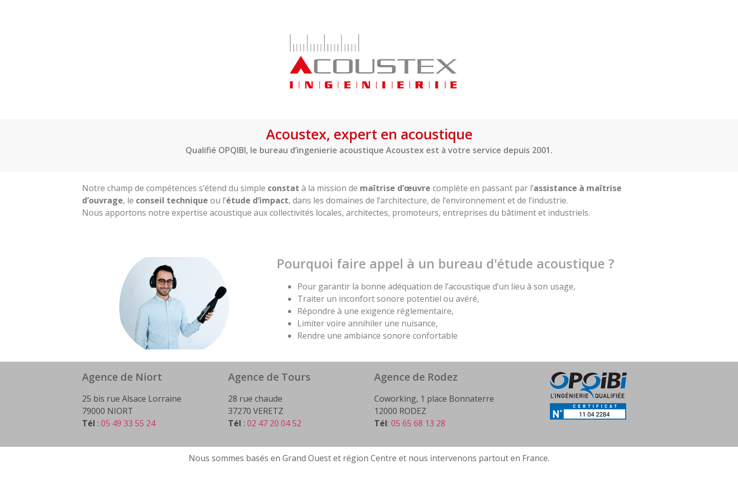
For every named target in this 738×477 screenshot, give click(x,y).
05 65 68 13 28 (418, 423)
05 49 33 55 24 (128, 423)
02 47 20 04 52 (274, 423)
